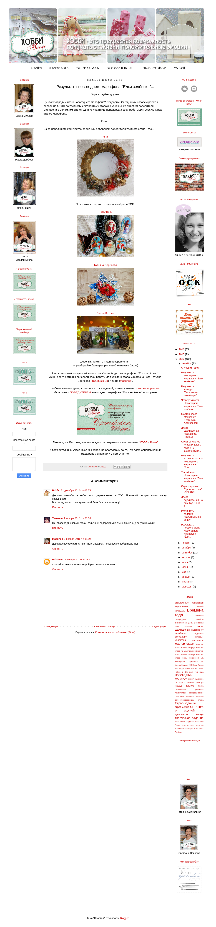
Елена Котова (105, 313)
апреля (186, 576)
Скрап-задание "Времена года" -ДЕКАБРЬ (191, 489)
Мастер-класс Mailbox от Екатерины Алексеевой (189, 418)
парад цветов (184, 685)
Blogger (124, 918)
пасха (201, 686)
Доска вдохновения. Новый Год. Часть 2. (190, 432)
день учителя (183, 626)
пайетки (190, 682)
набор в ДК (181, 672)
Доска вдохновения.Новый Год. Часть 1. (192, 501)
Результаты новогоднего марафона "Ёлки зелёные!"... (192, 377)
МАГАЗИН (179, 68)
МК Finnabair (197, 668)
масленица (198, 640)
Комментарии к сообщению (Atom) (115, 632)
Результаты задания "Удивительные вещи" (191, 515)
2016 (182, 349)
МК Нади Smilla (182, 668)
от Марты (180, 682)
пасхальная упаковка (189, 689)
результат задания (184, 696)
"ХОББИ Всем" (148, 442)
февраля (187, 586)
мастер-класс (184, 643)
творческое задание (189, 718)
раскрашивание (196, 693)
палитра (200, 682)
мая (184, 572)
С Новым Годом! (190, 367)
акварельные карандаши (189, 603)
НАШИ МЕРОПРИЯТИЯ (119, 68)
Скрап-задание (185, 703)
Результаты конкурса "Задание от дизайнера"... (190, 391)
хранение (179, 728)
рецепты (200, 696)
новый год (192, 679)
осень (201, 679)
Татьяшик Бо (100, 380)
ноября (186, 542)
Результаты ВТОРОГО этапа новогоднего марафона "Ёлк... (192, 461)
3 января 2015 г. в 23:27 (78, 559)
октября (187, 547)
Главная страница (104, 626)
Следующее (51, 626)
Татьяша (57, 518)
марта (185, 581)
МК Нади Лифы (196, 665)
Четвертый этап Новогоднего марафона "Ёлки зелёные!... (192, 404)
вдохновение (182, 606)
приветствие (180, 693)
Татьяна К (105, 211)
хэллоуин (188, 728)
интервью (199, 637)
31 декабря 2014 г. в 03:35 (76, 490)
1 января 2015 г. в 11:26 (77, 538)
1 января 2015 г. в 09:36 (77, 518)
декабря (187, 363)
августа (186, 557)
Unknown (57, 559)
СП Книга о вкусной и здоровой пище (189, 710)
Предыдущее (158, 626)
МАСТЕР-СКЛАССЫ (87, 68)
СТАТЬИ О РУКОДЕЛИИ (153, 68)
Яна (105, 136)
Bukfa (56, 490)
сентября (187, 552)
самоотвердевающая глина (189, 700)
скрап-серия (182, 707)
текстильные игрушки (193, 725)
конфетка (180, 640)
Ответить (57, 507)
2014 (182, 359)
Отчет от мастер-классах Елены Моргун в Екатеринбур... (191, 446)
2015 (182, 354)
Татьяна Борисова (105, 264)
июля (185, 562)
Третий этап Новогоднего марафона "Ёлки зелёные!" (192, 477)
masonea (125, 380)
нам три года (196, 672)
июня (185, 567)
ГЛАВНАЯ (36, 68)
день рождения (196, 623)
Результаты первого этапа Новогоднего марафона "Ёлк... (190, 530)
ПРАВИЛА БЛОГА (58, 68)
